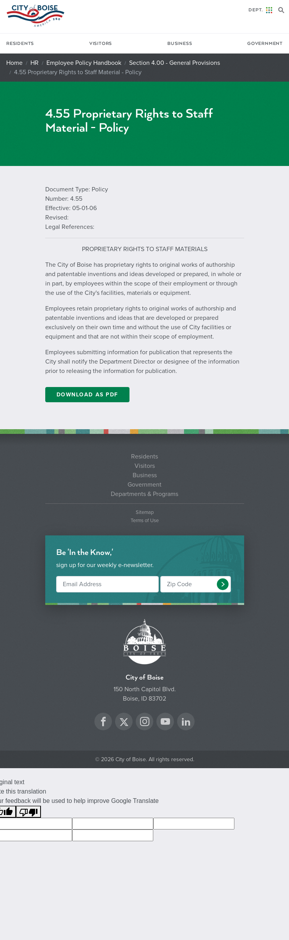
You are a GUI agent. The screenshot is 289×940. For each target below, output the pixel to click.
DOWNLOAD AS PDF (87, 394)
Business (179, 43)
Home (14, 63)
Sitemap (145, 512)
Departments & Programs (144, 494)
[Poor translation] (28, 812)
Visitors (100, 43)
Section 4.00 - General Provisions (174, 63)
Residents (20, 43)
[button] (223, 584)
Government (265, 43)
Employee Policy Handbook (83, 63)
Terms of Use (145, 520)
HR (34, 63)
